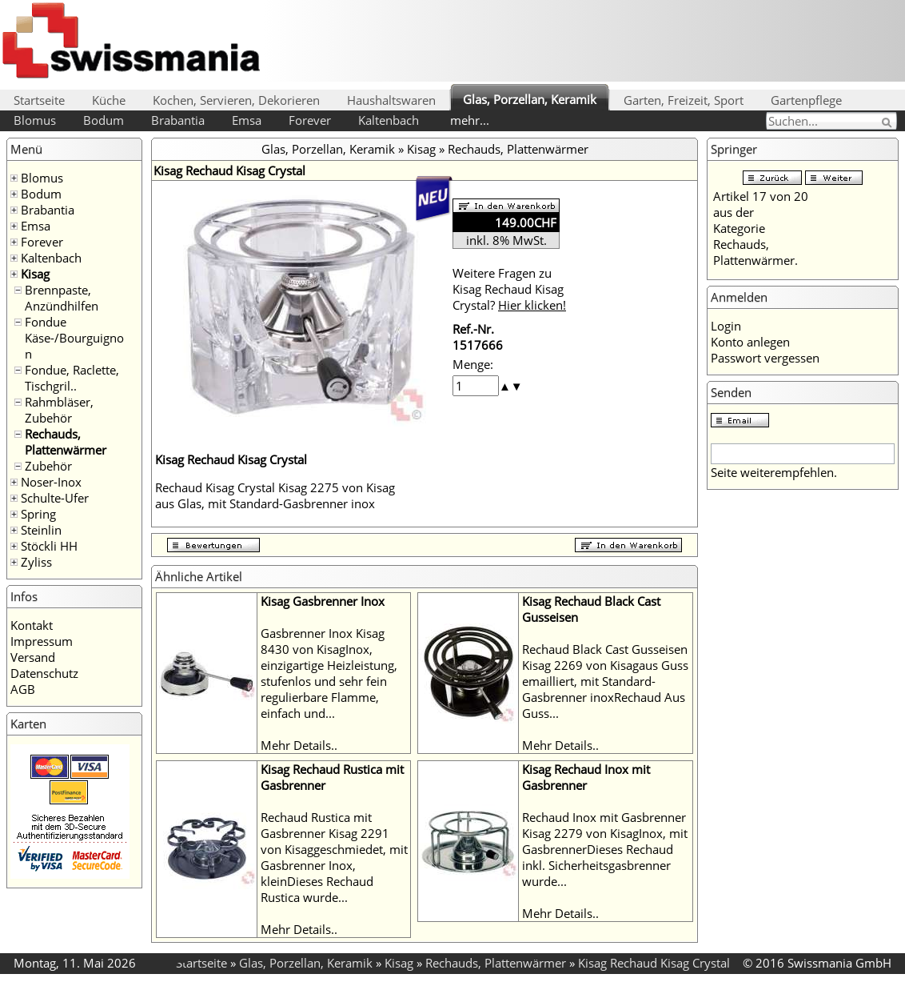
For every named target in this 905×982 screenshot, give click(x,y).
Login (726, 326)
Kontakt (31, 625)
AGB (22, 689)
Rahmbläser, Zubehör (59, 410)
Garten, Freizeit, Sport (684, 100)
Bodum (103, 120)
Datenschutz (44, 673)
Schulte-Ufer (55, 498)
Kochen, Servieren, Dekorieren (236, 100)
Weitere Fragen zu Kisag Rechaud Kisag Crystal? (509, 289)
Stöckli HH (49, 546)
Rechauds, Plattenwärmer (65, 442)
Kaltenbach (388, 120)
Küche (109, 100)
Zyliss (36, 562)
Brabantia (178, 120)
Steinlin (41, 530)
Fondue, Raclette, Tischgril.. (72, 378)
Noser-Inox (51, 482)
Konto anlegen (750, 342)
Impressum (41, 641)
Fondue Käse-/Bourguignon (74, 338)
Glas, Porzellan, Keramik (529, 99)
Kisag (35, 274)
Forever (310, 120)
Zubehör (48, 466)
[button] (505, 386)
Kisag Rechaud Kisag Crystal (654, 963)
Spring (38, 514)
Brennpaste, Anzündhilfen (61, 298)
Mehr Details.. (299, 745)
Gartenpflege (806, 100)
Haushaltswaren (391, 100)
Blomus (35, 120)
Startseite (39, 100)
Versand (32, 657)
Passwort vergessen (765, 358)
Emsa (246, 120)
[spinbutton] (475, 385)
